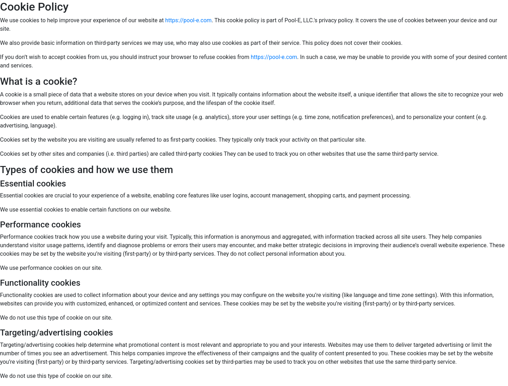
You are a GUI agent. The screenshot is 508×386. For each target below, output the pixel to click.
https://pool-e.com (188, 20)
